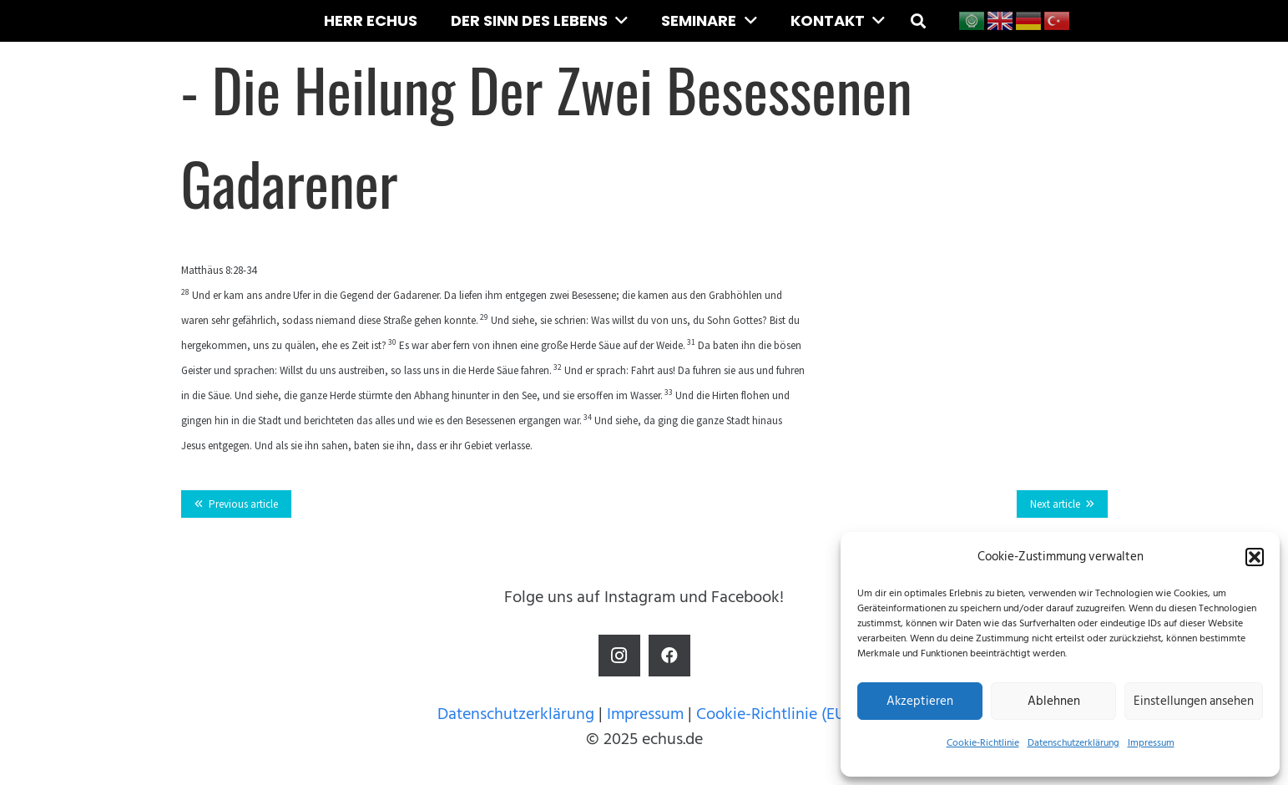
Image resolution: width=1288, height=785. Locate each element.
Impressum (1151, 743)
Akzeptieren (919, 701)
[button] (1254, 557)
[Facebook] (669, 655)
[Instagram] (619, 655)
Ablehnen (1054, 701)
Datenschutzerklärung (1073, 743)
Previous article (243, 504)
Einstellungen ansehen (1194, 701)
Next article (1055, 504)
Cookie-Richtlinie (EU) (773, 714)
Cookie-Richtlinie (983, 743)
